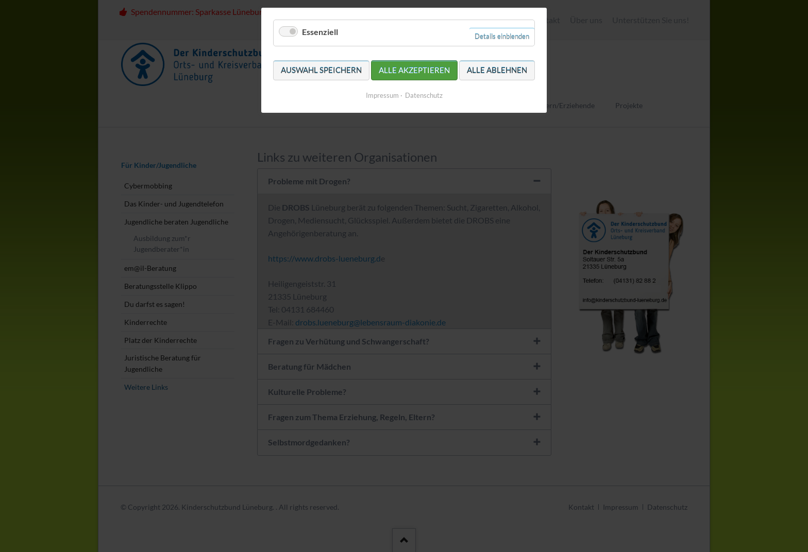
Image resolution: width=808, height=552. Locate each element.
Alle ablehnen (497, 70)
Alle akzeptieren (414, 70)
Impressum (382, 95)
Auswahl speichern (321, 70)
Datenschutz (424, 95)
